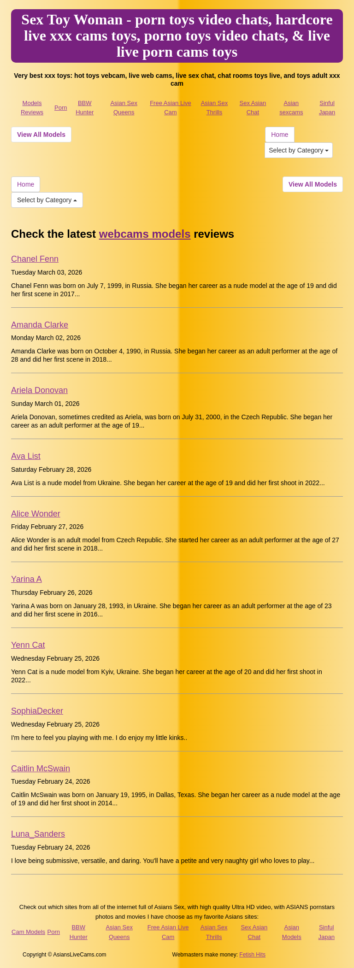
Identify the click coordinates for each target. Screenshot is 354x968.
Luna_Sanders (38, 834)
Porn (60, 107)
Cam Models (28, 931)
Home (279, 134)
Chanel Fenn (35, 259)
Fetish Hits (252, 954)
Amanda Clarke (39, 324)
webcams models (145, 234)
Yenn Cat (28, 645)
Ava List (26, 456)
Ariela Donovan (39, 390)
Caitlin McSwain (40, 768)
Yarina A (26, 579)
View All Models (41, 134)
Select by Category (299, 150)
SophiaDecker (37, 711)
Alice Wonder (35, 513)
